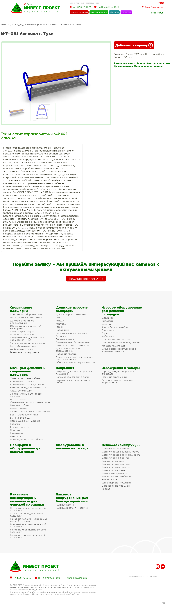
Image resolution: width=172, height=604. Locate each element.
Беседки (15, 424)
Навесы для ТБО (110, 479)
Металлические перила (115, 458)
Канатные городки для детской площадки (27, 536)
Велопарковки (18, 408)
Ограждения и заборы (120, 368)
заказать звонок (98, 12)
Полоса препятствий (22, 334)
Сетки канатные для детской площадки (26, 514)
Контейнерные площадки (116, 482)
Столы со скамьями (21, 390)
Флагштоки (16, 436)
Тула (29, 4)
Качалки (60, 317)
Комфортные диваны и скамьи (28, 387)
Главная (5, 24)
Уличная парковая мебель (25, 378)
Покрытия (65, 368)
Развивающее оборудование (72, 342)
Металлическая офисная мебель (120, 455)
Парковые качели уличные (25, 421)
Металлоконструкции (121, 445)
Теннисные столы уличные (24, 352)
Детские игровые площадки (72, 309)
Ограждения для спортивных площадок (117, 372)
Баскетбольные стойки (23, 346)
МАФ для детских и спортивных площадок (35, 24)
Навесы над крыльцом (114, 473)
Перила (105, 489)
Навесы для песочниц (113, 470)
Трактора (106, 324)
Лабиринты (107, 336)
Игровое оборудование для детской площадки (121, 311)
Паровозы (107, 321)
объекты (114, 12)
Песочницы (62, 330)
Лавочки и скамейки (71, 24)
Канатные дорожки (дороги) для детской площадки (28, 520)
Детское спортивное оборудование (22, 321)
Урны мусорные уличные (24, 414)
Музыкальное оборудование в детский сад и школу (118, 350)
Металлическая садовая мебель (120, 451)
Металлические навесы (115, 448)
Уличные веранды (20, 418)
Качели (60, 320)
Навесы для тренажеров (115, 467)
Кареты (105, 333)
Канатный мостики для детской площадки (28, 525)
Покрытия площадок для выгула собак (74, 381)
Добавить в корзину (134, 45)
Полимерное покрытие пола (72, 377)
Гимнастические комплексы (26, 317)
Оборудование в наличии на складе (72, 446)
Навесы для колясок (112, 461)
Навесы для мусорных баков (26, 439)
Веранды (61, 336)
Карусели (61, 324)
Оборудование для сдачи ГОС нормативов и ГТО (27, 338)
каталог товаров (79, 12)
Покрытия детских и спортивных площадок (74, 372)
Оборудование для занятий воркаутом (25, 327)
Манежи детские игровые (116, 339)
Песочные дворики (66, 354)
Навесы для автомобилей (116, 476)
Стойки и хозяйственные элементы (30, 411)
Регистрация (157, 7)
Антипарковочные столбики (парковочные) (117, 381)
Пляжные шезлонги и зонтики (72, 508)
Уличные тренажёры (21, 331)
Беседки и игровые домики (71, 333)
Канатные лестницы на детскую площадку (28, 530)
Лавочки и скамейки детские (27, 384)
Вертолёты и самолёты (114, 327)
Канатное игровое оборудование (120, 342)
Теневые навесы (65, 339)
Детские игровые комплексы (72, 314)
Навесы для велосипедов (115, 464)
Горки (59, 327)
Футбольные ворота (21, 349)
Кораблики (107, 330)
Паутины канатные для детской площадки (28, 509)
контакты (126, 12)
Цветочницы (16, 433)
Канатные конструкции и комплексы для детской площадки (27, 499)
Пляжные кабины (19, 405)
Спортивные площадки (21, 309)
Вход (147, 7)
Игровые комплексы (113, 345)
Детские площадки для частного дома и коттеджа (74, 358)
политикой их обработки (67, 594)
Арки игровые (18, 399)
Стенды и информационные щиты (30, 402)
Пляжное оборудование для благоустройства (72, 498)
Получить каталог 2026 (86, 279)
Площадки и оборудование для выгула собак (26, 448)
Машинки (107, 318)
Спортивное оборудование (26, 314)
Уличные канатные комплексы (27, 343)
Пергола (15, 430)
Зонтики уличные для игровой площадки (26, 395)
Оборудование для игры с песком (75, 362)
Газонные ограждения (114, 377)
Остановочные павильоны (116, 486)
